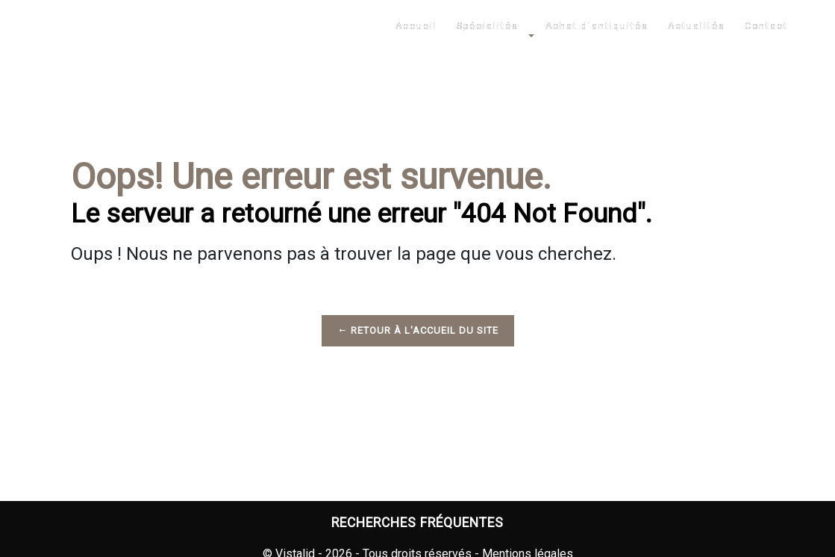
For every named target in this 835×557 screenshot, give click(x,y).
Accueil (416, 26)
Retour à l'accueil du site (417, 330)
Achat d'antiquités (596, 26)
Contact (766, 26)
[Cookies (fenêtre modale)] (4, 548)
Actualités (696, 26)
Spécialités (488, 26)
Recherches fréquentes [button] (417, 522)
